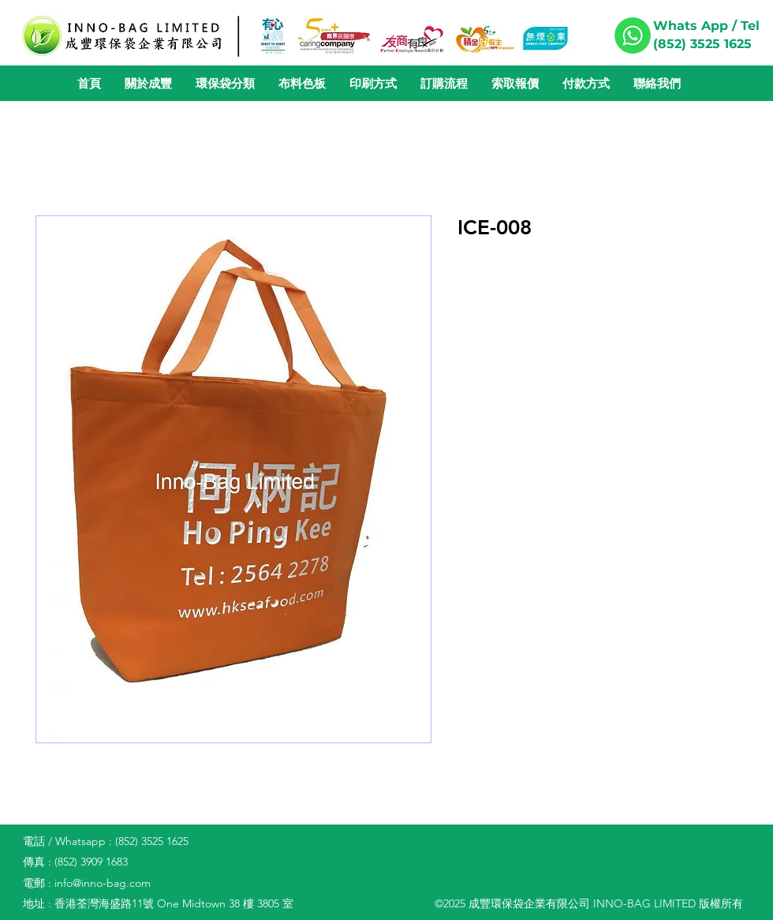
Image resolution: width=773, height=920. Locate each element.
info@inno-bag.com (102, 883)
